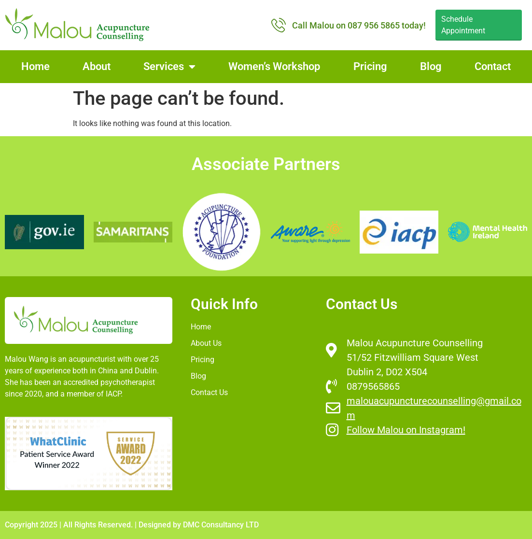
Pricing (370, 66)
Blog (431, 66)
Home (35, 66)
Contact (493, 66)
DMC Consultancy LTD (221, 524)
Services (169, 67)
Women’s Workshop (274, 66)
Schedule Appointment (463, 24)
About (97, 66)
